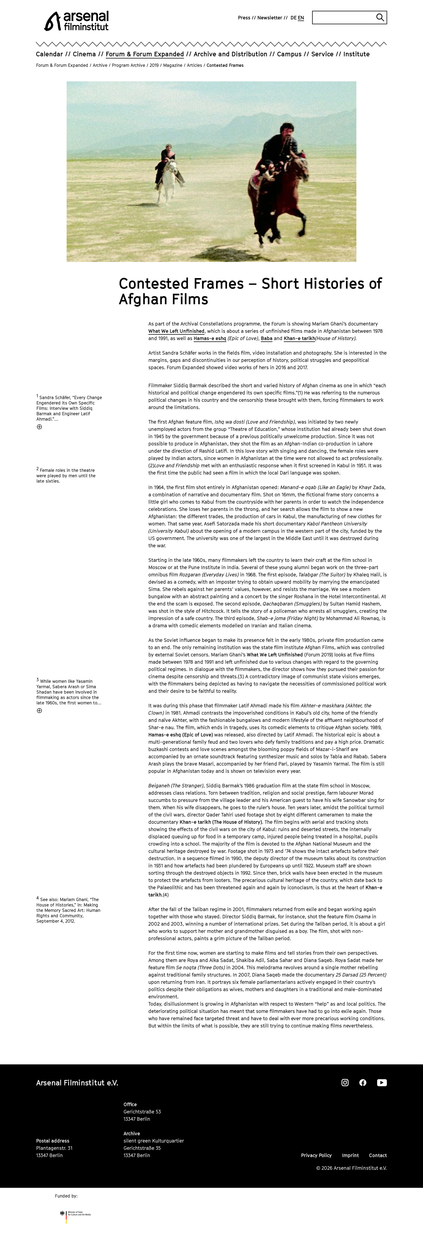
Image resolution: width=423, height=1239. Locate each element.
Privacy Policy (316, 1155)
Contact (378, 1155)
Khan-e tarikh (299, 338)
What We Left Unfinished (176, 331)
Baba (266, 338)
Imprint (350, 1155)
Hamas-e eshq (210, 338)
